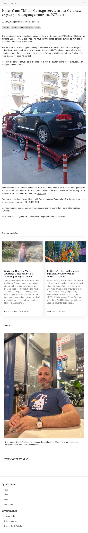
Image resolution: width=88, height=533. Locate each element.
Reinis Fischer (9, 3)
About (6, 490)
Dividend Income (10, 521)
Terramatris (9, 445)
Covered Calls (9, 516)
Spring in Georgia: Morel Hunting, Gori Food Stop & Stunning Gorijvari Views (19, 273)
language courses (13, 208)
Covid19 (15, 28)
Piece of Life (8, 505)
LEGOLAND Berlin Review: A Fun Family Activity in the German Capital (63, 273)
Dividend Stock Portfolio (13, 526)
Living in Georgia (22, 22)
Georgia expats (26, 28)
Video (6, 500)
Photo (6, 495)
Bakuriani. (41, 193)
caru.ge (6, 28)
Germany (50, 312)
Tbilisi (37, 28)
